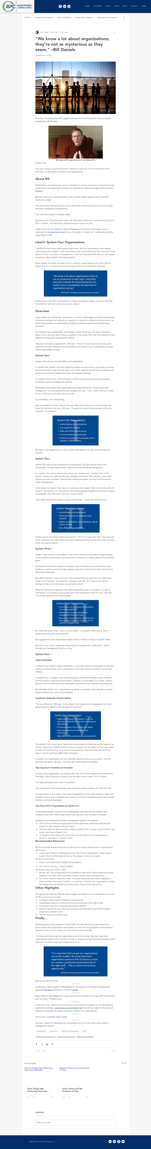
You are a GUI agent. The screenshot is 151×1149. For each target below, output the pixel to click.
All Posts (28, 17)
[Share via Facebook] (36, 1044)
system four (54, 1031)
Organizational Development (107, 17)
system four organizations (70, 1031)
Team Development (64, 17)
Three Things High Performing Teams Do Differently (37, 1089)
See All (124, 1063)
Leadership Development (44, 17)
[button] (97, 6)
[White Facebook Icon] (60, 6)
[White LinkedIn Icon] (64, 6)
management (41, 1031)
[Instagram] (69, 6)
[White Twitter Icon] (123, 1141)
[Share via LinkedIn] (47, 1044)
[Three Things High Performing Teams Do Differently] (40, 1076)
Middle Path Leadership (84, 17)
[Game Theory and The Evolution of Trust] (75, 1076)
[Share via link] (52, 1044)
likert (84, 1031)
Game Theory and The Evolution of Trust (72, 1089)
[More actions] (114, 32)
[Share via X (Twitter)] (42, 1044)
